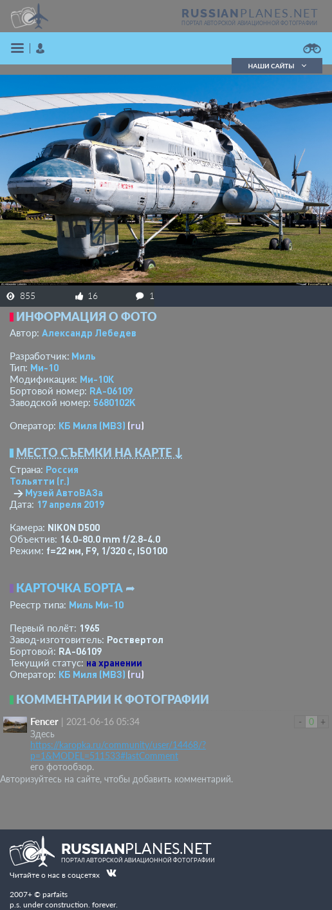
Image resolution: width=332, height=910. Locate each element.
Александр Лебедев (89, 332)
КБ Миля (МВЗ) (92, 425)
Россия (62, 469)
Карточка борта (69, 588)
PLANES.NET (250, 13)
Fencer (44, 721)
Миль (83, 356)
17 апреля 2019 (70, 504)
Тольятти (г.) (39, 481)
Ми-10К (97, 379)
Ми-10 (44, 367)
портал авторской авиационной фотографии (249, 23)
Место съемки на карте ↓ (99, 452)
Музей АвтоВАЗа (64, 492)
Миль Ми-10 (96, 604)
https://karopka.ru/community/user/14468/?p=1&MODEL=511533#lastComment (118, 750)
